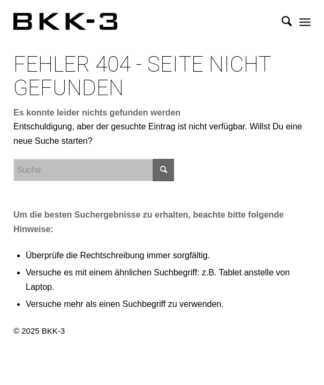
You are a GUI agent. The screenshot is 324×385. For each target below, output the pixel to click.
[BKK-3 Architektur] (132, 21)
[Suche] (281, 21)
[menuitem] (281, 21)
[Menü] (305, 21)
